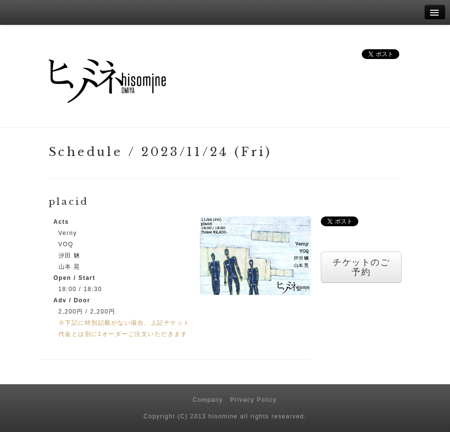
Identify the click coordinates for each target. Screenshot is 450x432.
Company (208, 399)
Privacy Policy (253, 399)
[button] (255, 255)
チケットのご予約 (361, 267)
